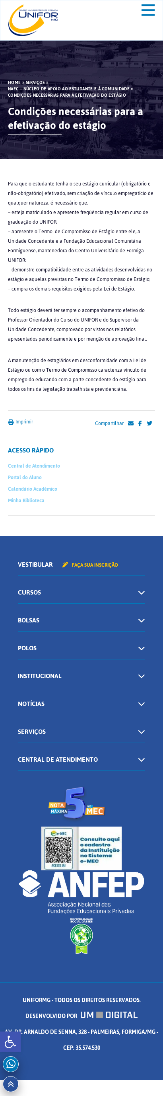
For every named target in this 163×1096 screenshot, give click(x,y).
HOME (14, 83)
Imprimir (20, 422)
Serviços (35, 83)
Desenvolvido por (81, 1016)
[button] (10, 1042)
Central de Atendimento (34, 466)
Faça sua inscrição (90, 565)
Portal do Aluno (25, 477)
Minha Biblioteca (26, 500)
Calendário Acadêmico (32, 489)
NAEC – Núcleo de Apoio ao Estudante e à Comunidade (69, 89)
